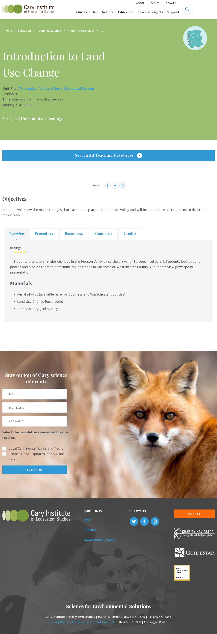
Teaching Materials (49, 30)
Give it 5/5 (27, 252)
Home (8, 30)
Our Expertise (87, 12)
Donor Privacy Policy (99, 540)
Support (173, 12)
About (140, 3)
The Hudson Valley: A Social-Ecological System (56, 88)
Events (155, 3)
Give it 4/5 (24, 252)
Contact (90, 530)
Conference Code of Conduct (93, 622)
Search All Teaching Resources (105, 155)
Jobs (87, 520)
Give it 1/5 (15, 252)
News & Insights (150, 12)
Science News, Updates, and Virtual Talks (36, 456)
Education (126, 12)
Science (108, 12)
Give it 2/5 (18, 252)
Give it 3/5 (21, 252)
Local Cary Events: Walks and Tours (36, 448)
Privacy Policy (59, 622)
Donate (171, 3)
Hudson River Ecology (81, 30)
